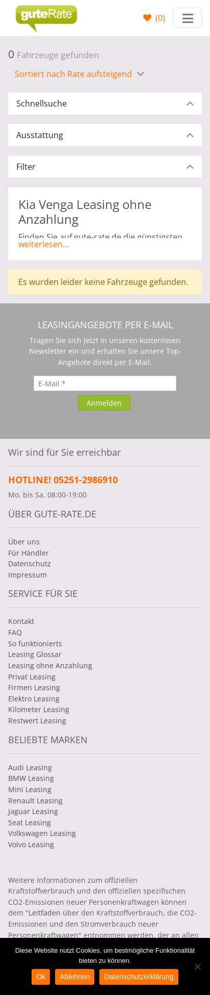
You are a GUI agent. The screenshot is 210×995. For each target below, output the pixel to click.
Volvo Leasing (31, 844)
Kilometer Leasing (38, 709)
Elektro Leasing (34, 698)
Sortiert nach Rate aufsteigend (74, 74)
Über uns (24, 541)
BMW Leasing (31, 778)
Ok (40, 977)
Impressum (27, 575)
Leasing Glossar (35, 654)
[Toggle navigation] (187, 18)
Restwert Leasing (37, 720)
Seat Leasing (29, 822)
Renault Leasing (35, 800)
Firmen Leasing (34, 687)
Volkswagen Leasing (42, 833)
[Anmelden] (104, 402)
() (159, 17)
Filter (26, 166)
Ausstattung (39, 135)
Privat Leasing (32, 677)
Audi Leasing (30, 767)
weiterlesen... (43, 244)
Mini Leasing (29, 789)
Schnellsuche (41, 103)
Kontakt (21, 621)
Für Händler (28, 553)
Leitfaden (45, 913)
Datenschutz (29, 563)
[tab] (105, 103)
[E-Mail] (105, 383)
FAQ (15, 632)
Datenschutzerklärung (138, 977)
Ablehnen (75, 977)
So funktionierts (35, 643)
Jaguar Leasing (33, 811)
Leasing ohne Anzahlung (50, 665)
